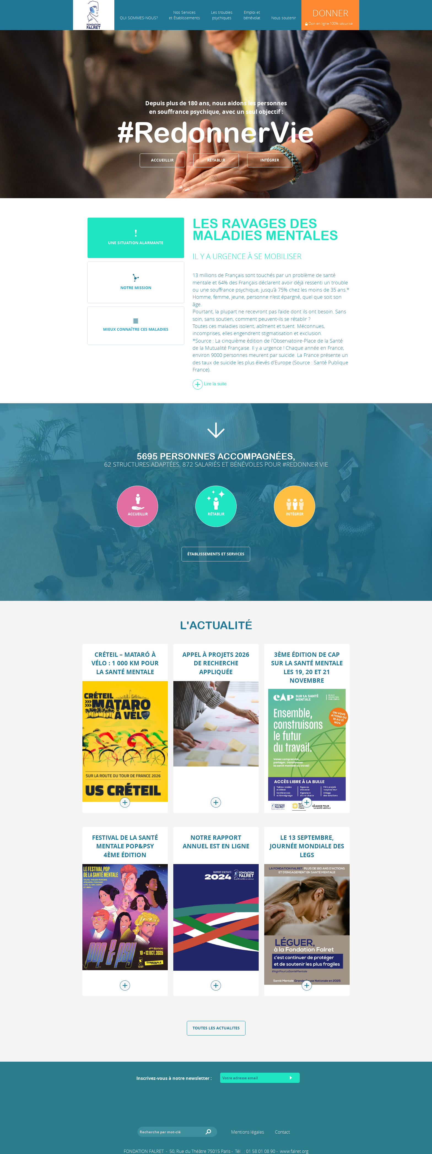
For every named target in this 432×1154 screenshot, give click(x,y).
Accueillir (162, 160)
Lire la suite (209, 383)
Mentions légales (247, 1132)
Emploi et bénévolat (252, 15)
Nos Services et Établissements (184, 15)
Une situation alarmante (135, 238)
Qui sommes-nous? (139, 17)
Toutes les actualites (216, 1028)
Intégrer (269, 160)
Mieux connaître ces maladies (135, 325)
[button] (137, 506)
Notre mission (135, 282)
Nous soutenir (283, 17)
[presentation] (216, 1099)
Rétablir (216, 160)
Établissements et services (215, 554)
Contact (282, 1132)
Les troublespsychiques (222, 15)
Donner (329, 18)
